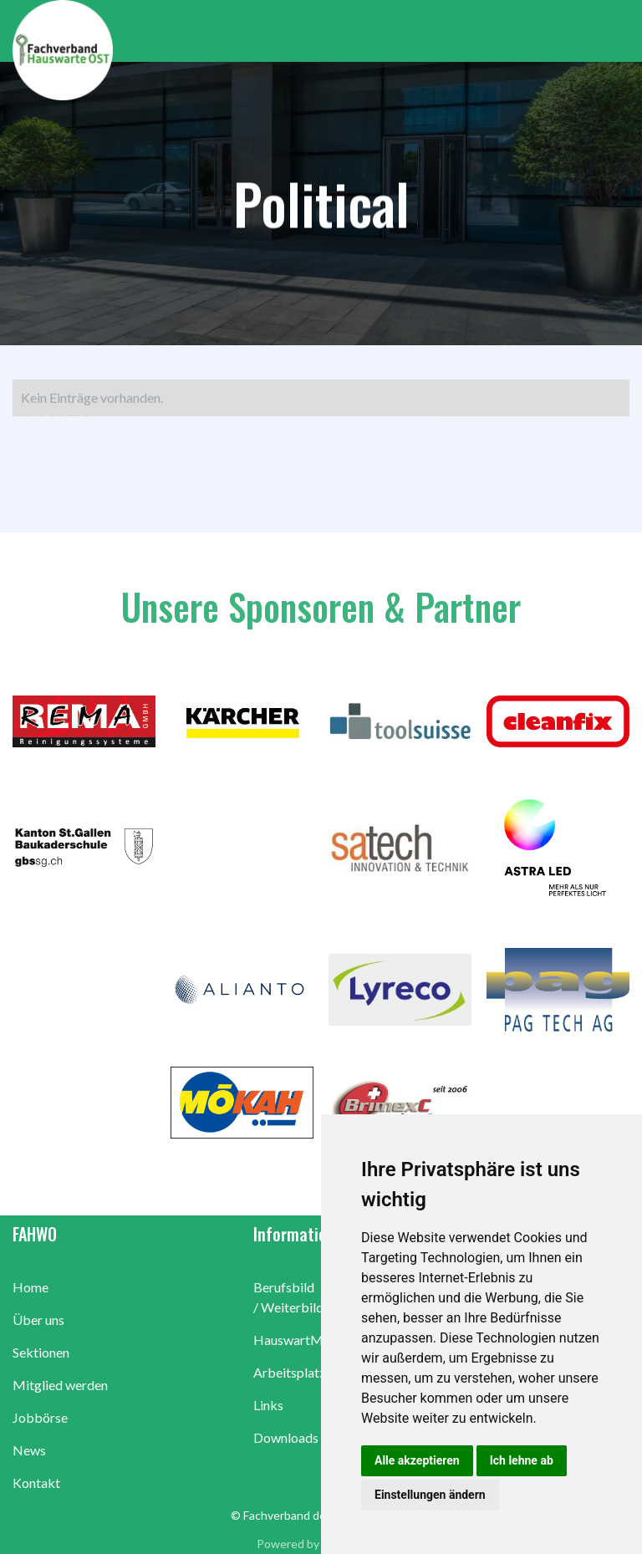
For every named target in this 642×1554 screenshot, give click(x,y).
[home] (327, 50)
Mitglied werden (60, 1385)
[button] (616, 31)
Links (268, 1405)
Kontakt (36, 1482)
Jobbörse (40, 1417)
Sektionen (41, 1352)
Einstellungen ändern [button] (430, 1494)
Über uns (38, 1319)
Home (30, 1287)
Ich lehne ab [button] (521, 1460)
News (29, 1450)
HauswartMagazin (307, 1340)
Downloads (285, 1437)
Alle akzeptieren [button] (417, 1460)
